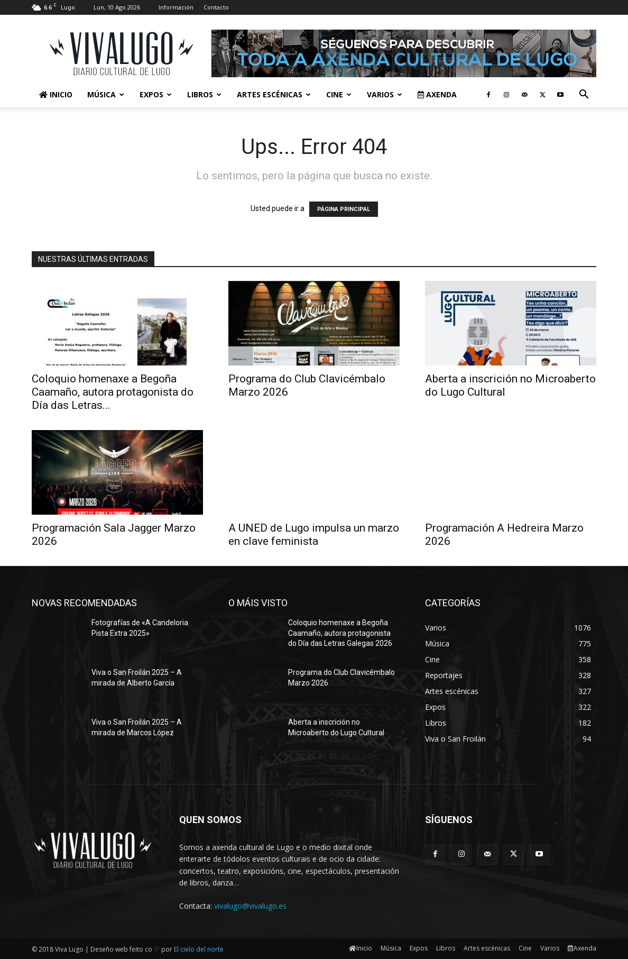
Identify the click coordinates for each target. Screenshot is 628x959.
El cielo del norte (199, 949)
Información (176, 7)
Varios (384, 94)
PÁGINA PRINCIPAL (343, 209)
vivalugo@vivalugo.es (250, 906)
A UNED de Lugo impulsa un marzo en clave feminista (313, 534)
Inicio (55, 94)
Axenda (437, 94)
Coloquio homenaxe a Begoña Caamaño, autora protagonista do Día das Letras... (112, 392)
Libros (204, 94)
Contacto (216, 7)
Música (105, 94)
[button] (583, 95)
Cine (339, 94)
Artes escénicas (274, 94)
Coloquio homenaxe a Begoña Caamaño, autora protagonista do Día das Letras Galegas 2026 (340, 632)
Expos (156, 94)
